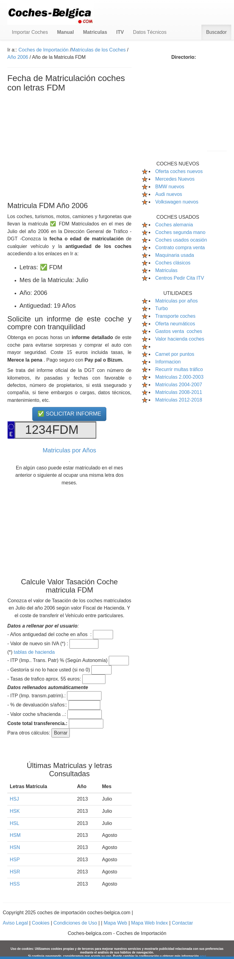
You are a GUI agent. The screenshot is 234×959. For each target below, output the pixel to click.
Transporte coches (175, 316)
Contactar (182, 922)
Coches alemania (174, 224)
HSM (15, 835)
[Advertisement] (69, 145)
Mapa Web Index (150, 922)
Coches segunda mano (180, 232)
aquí (203, 956)
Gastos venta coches (178, 331)
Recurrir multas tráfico (179, 369)
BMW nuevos (169, 186)
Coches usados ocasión (181, 239)
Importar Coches (30, 32)
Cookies (41, 922)
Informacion (168, 361)
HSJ (14, 799)
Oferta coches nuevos (179, 171)
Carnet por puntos (174, 354)
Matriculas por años (176, 300)
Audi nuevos (168, 194)
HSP (15, 859)
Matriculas (166, 270)
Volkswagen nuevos (176, 201)
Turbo (161, 308)
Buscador (216, 32)
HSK (15, 811)
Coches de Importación (43, 49)
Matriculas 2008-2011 (178, 392)
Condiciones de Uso (75, 922)
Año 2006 (17, 57)
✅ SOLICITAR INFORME (69, 414)
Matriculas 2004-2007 (178, 384)
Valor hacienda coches (179, 338)
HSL (14, 823)
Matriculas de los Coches (98, 49)
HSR (15, 871)
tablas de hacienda (34, 652)
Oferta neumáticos (175, 323)
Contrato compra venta (180, 247)
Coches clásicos (173, 262)
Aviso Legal (16, 922)
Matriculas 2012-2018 (178, 399)
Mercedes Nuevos (175, 179)
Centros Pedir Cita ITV (179, 278)
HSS (15, 883)
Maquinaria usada (174, 255)
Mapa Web (116, 922)
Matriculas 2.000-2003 (179, 377)
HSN (15, 847)
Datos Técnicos (149, 32)
